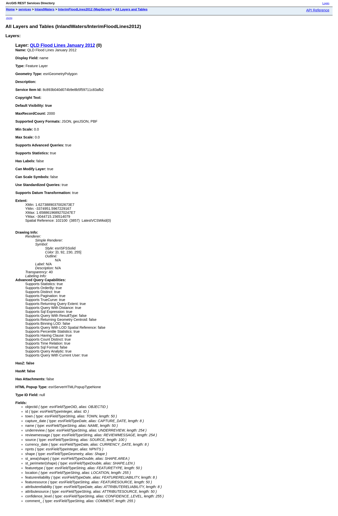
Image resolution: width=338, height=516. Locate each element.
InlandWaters (44, 9)
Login (325, 3)
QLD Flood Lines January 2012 (62, 45)
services (24, 9)
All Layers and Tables (131, 9)
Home (10, 9)
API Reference (317, 10)
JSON (9, 18)
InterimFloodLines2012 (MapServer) (85, 9)
